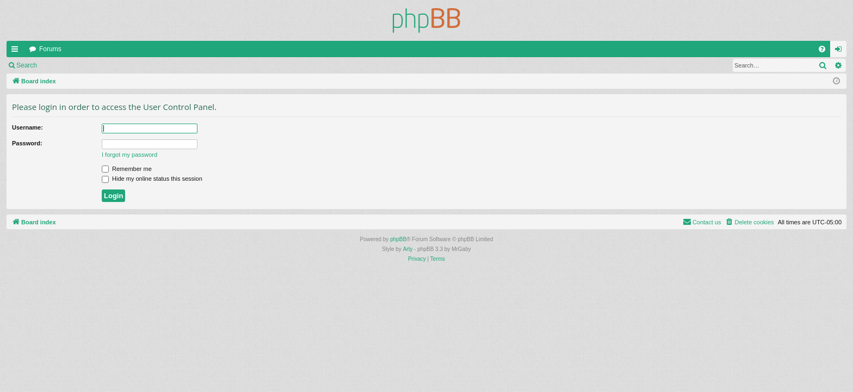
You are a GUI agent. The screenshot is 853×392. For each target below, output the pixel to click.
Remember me (127, 169)
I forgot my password (129, 154)
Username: (27, 127)
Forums (50, 49)
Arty (408, 249)
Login (61, 65)
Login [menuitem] (840, 51)
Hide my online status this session (152, 178)
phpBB (398, 239)
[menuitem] (822, 49)
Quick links (17, 51)
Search (26, 65)
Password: (27, 143)
